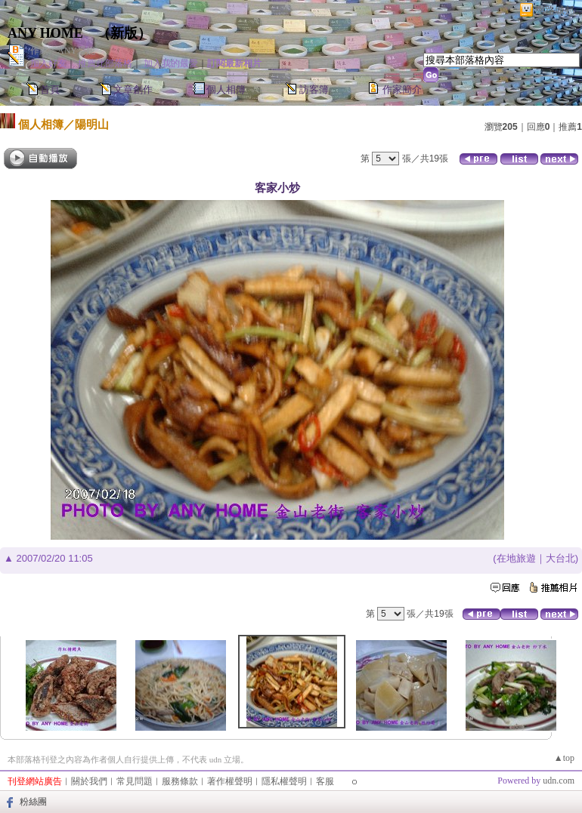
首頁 (50, 89)
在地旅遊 (516, 558)
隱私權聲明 (284, 781)
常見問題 (134, 781)
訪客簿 (314, 89)
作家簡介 (402, 89)
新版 (124, 33)
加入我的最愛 (171, 63)
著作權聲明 (229, 781)
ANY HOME (45, 33)
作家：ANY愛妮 (62, 50)
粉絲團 (33, 801)
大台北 (560, 558)
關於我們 (89, 781)
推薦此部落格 (105, 63)
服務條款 (180, 781)
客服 (325, 781)
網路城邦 (554, 10)
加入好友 (48, 63)
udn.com (558, 780)
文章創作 (133, 89)
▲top (564, 758)
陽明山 (92, 124)
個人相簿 (226, 89)
